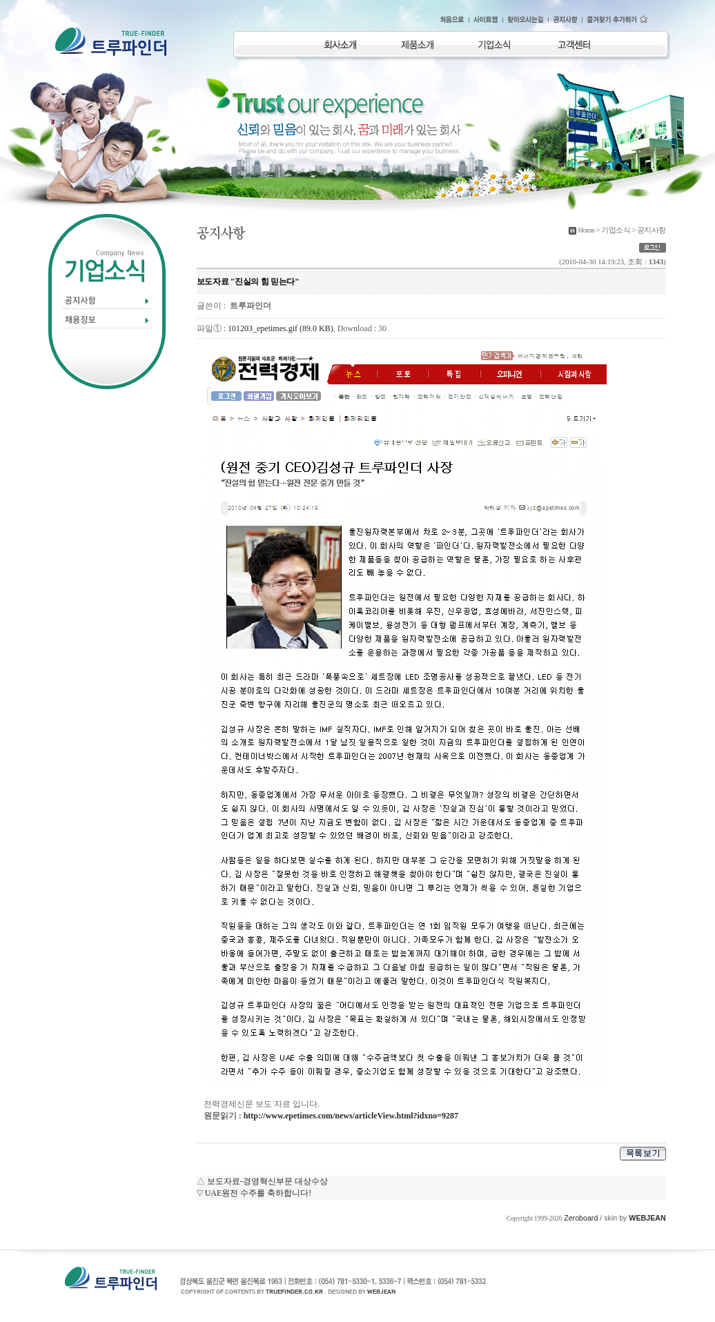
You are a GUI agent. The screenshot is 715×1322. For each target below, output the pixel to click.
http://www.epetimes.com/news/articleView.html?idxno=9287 (351, 1116)
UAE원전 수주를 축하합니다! (258, 1193)
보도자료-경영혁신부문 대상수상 (267, 1181)
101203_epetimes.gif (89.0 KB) (280, 328)
